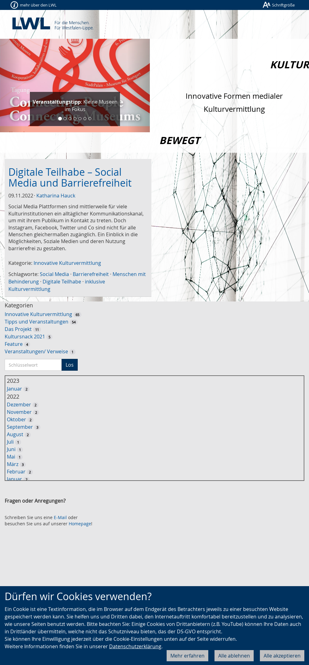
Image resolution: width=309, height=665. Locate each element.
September (20, 426)
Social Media (54, 274)
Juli (10, 441)
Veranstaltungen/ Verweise (36, 351)
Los (70, 364)
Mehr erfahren (187, 655)
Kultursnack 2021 (25, 336)
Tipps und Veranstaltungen (36, 321)
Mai (11, 456)
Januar (14, 388)
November (19, 412)
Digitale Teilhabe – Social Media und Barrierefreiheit (69, 177)
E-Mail (60, 517)
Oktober (16, 419)
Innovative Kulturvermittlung (67, 263)
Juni (11, 449)
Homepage (80, 524)
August (15, 434)
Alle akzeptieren (282, 655)
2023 (13, 380)
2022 (13, 396)
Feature (14, 344)
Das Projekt (18, 329)
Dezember (19, 404)
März (12, 464)
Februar (16, 471)
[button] (11, 85)
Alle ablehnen (234, 655)
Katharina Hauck (55, 195)
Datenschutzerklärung (135, 646)
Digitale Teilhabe (62, 281)
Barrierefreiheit (91, 274)
